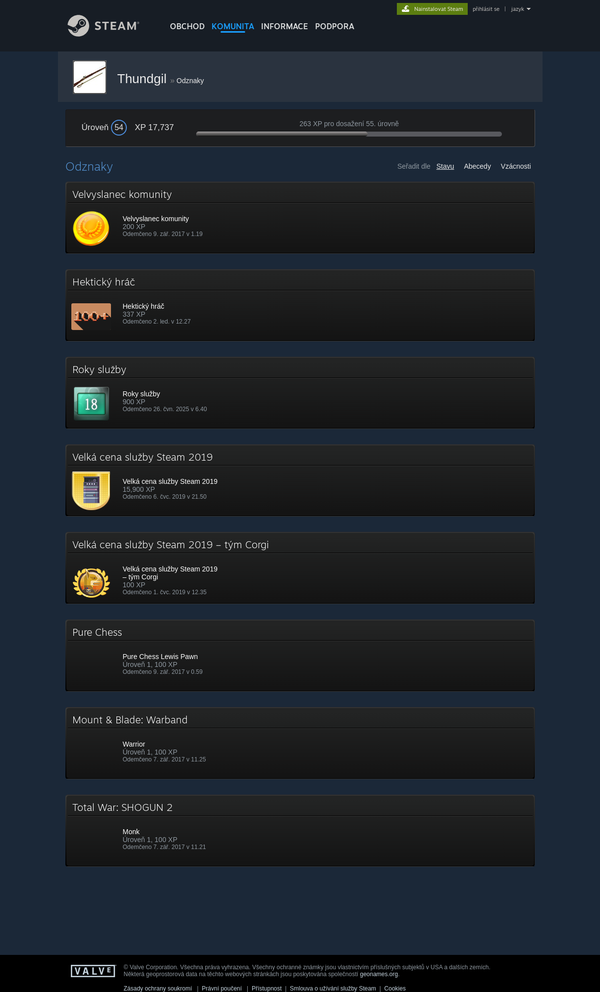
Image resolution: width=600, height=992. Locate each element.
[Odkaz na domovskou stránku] (111, 34)
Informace (284, 26)
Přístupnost (267, 988)
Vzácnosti (516, 166)
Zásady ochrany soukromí (158, 988)
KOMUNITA (233, 26)
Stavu (445, 166)
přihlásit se (486, 8)
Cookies (395, 988)
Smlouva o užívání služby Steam (333, 988)
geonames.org (379, 974)
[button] (300, 218)
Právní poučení (222, 988)
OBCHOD (187, 26)
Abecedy (477, 166)
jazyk (517, 8)
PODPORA (334, 26)
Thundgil (143, 78)
